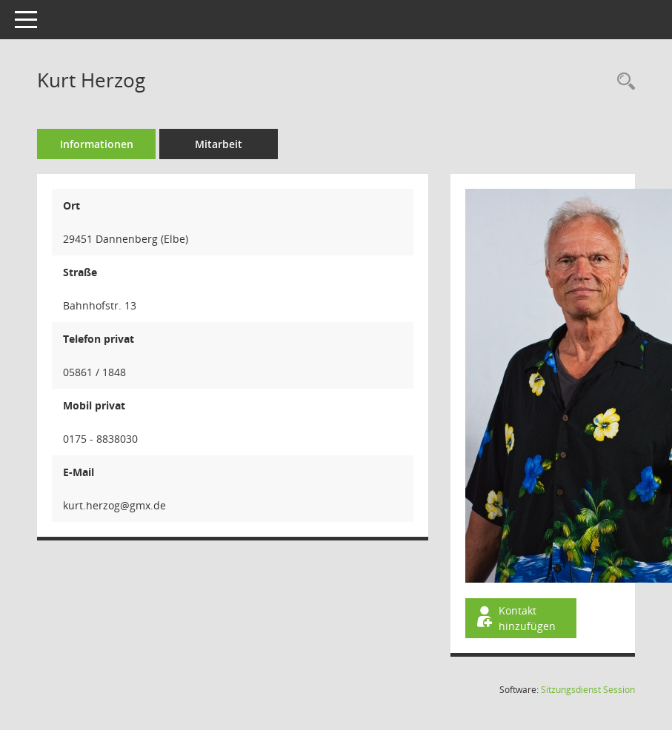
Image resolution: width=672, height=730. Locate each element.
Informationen (96, 144)
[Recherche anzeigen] (622, 82)
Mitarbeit (218, 144)
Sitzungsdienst (588, 689)
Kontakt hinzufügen (515, 618)
